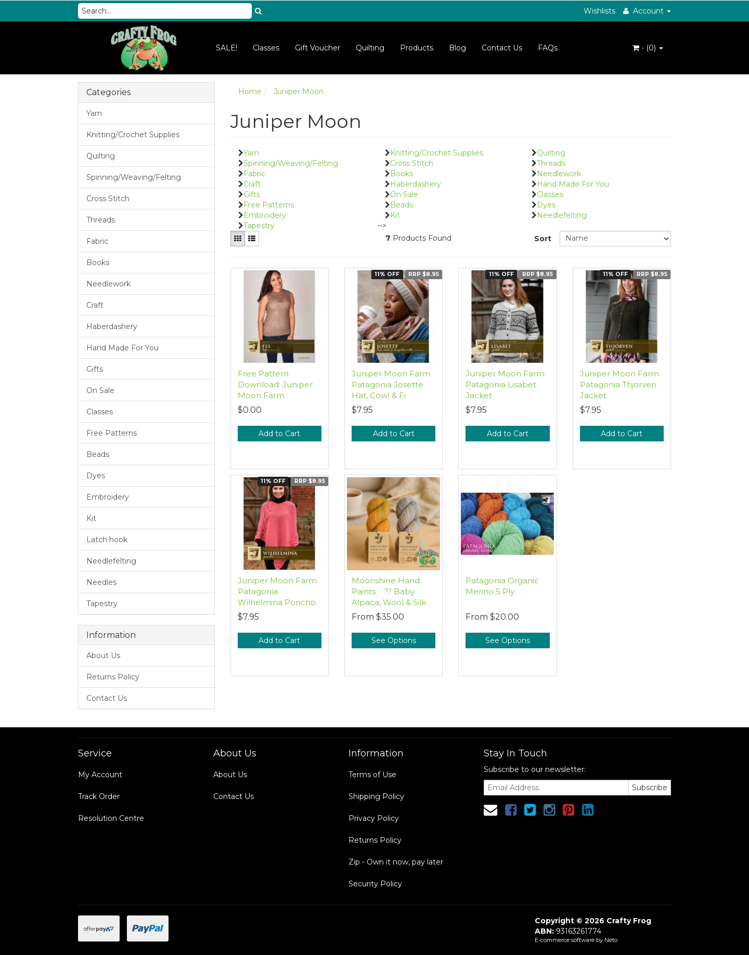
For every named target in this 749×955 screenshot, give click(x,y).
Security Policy (375, 883)
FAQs (548, 48)
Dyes (95, 475)
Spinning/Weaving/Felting (133, 177)
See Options (393, 640)
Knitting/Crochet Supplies (132, 134)
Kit (91, 518)
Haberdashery (111, 326)
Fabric (97, 241)
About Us (103, 655)
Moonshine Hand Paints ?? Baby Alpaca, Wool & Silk (389, 591)
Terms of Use (372, 774)
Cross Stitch (108, 198)
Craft (95, 305)
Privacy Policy (373, 818)
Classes (266, 48)
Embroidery (107, 497)
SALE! (226, 48)
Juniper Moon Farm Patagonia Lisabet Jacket (505, 384)
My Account (100, 774)
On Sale (100, 390)
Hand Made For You (122, 347)
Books (97, 262)
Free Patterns (111, 433)
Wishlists (599, 11)
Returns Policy (112, 677)
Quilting (370, 48)
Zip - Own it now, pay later (395, 862)
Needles (101, 582)
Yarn (94, 113)
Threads (100, 220)
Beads (97, 454)
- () (647, 48)
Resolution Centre (111, 818)
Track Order (99, 796)
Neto (610, 940)
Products (416, 48)
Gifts (94, 369)
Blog (457, 48)
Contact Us (502, 48)
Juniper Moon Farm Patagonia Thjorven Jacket (619, 384)
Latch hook (106, 539)
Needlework (108, 284)
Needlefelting (111, 561)
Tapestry (102, 603)
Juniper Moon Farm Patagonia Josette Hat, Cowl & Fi (391, 384)
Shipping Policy (376, 796)
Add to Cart (279, 433)
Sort (542, 238)
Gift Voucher (317, 48)
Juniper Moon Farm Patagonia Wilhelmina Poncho (277, 591)
